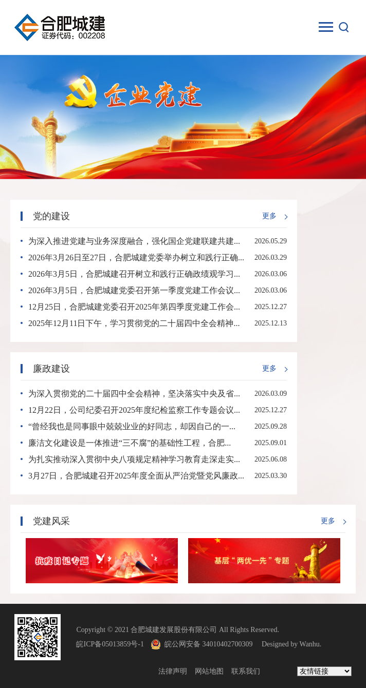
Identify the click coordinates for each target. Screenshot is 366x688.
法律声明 (172, 671)
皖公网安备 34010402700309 (212, 644)
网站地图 (209, 671)
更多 (269, 216)
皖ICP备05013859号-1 (109, 644)
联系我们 (245, 671)
